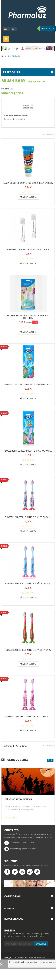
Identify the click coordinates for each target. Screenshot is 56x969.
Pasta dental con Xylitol (16, 115)
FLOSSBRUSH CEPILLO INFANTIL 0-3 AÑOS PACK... (28, 384)
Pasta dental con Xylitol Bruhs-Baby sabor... (28, 183)
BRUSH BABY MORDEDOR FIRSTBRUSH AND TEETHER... (28, 316)
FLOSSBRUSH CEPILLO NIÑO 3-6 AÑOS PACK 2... (28, 517)
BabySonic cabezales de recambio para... (28, 249)
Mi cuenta (9, 908)
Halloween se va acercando (18, 798)
